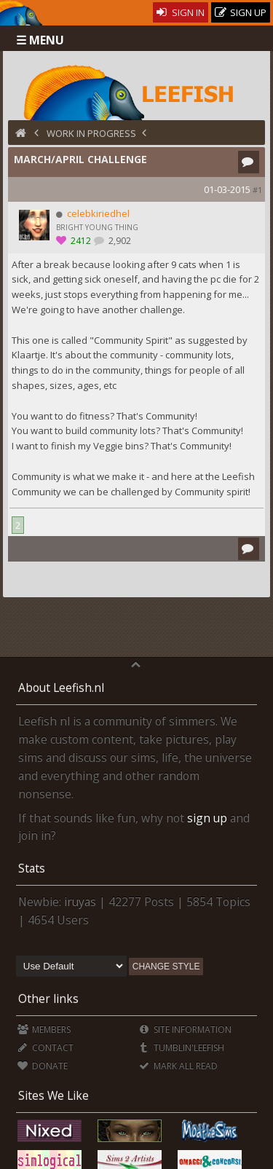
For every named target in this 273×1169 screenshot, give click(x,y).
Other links (48, 999)
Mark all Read (178, 1066)
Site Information (185, 1029)
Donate (42, 1066)
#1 (257, 189)
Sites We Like (53, 1095)
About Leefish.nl (61, 688)
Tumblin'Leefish (181, 1048)
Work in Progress (91, 133)
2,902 (118, 241)
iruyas (80, 902)
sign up (207, 818)
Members (44, 1029)
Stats (31, 868)
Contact (45, 1048)
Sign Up (241, 13)
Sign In (181, 12)
